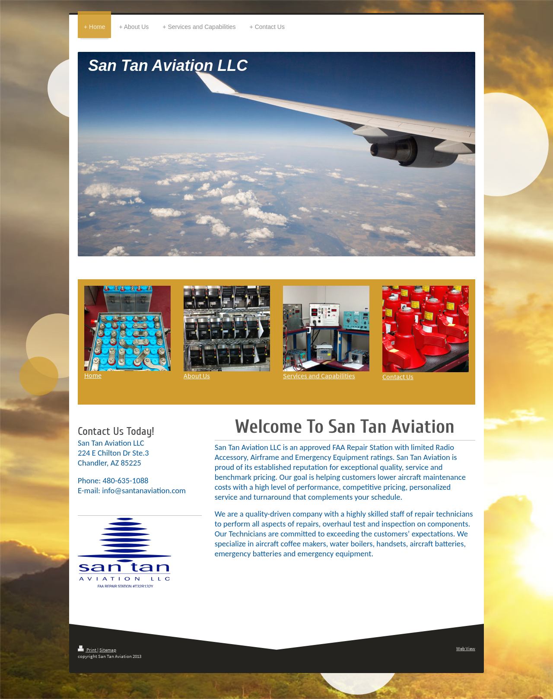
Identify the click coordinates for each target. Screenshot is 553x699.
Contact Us (397, 376)
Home (93, 375)
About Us (197, 375)
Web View (465, 648)
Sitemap (107, 650)
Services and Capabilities (319, 375)
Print (87, 650)
